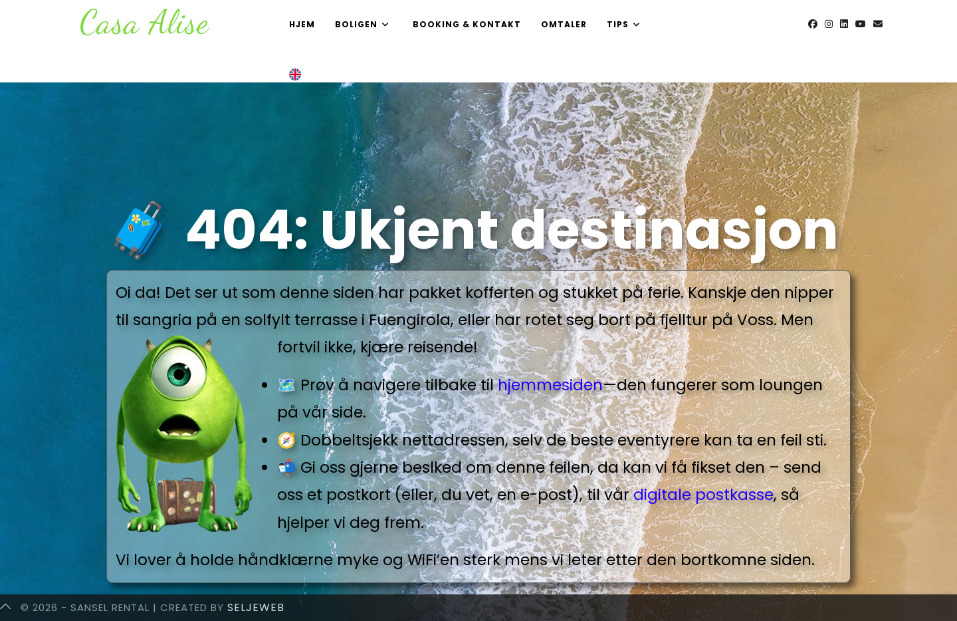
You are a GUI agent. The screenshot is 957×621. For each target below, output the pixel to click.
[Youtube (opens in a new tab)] (860, 24)
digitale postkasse (703, 494)
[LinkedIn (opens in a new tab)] (844, 24)
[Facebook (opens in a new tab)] (812, 24)
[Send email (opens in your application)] (878, 24)
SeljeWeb (255, 607)
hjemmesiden (550, 385)
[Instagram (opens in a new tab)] (829, 24)
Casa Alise (144, 22)
